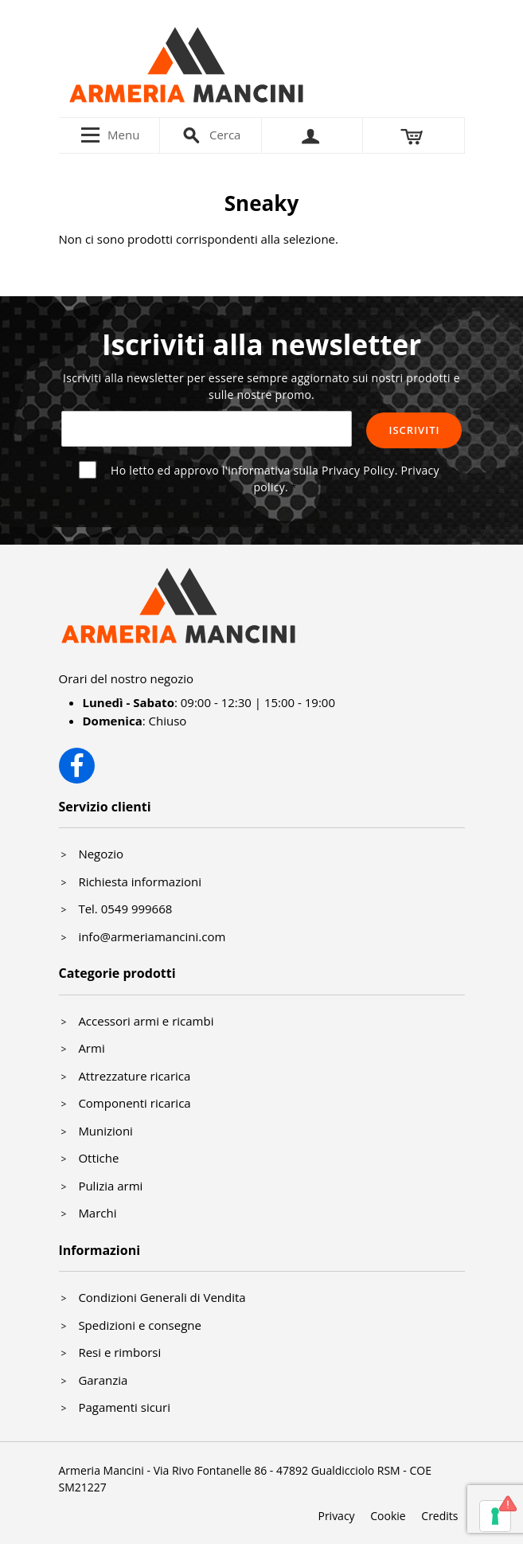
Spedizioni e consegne (139, 1325)
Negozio (100, 854)
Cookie (387, 1515)
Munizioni (105, 1131)
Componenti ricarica (134, 1103)
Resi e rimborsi (119, 1352)
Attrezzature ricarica (134, 1076)
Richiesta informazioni (139, 881)
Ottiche (98, 1158)
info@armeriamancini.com (151, 936)
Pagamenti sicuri (124, 1407)
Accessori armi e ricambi (145, 1021)
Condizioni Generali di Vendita (161, 1297)
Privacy (336, 1515)
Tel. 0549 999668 (125, 909)
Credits (439, 1515)
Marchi (97, 1213)
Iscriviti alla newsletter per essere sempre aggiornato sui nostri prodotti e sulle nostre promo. (261, 386)
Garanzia (102, 1380)
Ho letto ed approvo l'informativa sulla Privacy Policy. (275, 478)
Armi (91, 1048)
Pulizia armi (110, 1186)
